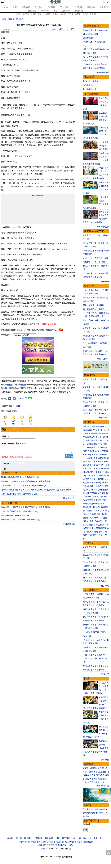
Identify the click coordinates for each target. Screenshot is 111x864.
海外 (105, 518)
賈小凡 (105, 768)
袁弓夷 (86, 444)
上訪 (101, 496)
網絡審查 (89, 500)
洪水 (106, 440)
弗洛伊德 (93, 451)
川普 (106, 426)
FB (103, 472)
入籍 (92, 518)
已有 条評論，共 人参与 (14, 443)
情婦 (107, 465)
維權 (89, 496)
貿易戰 (86, 437)
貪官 (102, 465)
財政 (102, 483)
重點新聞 (26, 7)
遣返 (103, 514)
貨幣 (87, 479)
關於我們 (28, 838)
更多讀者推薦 (69, 525)
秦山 (85, 779)
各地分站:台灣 (44, 845)
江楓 (85, 782)
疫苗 (106, 447)
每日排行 (51, 7)
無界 (91, 842)
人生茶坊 (97, 809)
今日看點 (38, 7)
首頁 (4, 19)
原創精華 (66, 11)
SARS (97, 507)
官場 (98, 468)
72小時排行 (65, 7)
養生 (85, 539)
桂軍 (100, 521)
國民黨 (94, 433)
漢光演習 (87, 433)
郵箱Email (86, 824)
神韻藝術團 (35, 842)
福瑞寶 (71, 842)
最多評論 (78, 7)
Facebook (87, 838)
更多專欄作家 (103, 786)
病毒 (97, 430)
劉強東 (86, 490)
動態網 (86, 842)
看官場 (26, 14)
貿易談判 (102, 458)
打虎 (93, 468)
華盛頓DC (59, 845)
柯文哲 (86, 451)
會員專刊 (79, 11)
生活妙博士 (100, 813)
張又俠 (98, 437)
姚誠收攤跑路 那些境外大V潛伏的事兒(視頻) (20, 479)
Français (52, 849)
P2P (91, 493)
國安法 (105, 433)
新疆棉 (96, 440)
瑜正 (106, 779)
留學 (94, 514)
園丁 (98, 775)
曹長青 (96, 782)
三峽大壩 (89, 440)
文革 (105, 535)
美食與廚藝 (88, 809)
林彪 (85, 528)
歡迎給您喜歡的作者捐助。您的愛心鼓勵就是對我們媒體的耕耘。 (29, 330)
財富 (107, 483)
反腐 (89, 468)
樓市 (98, 483)
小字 (72, 29)
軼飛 (95, 772)
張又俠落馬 (88, 85)
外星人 (95, 535)
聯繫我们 (66, 838)
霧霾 (95, 493)
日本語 (68, 849)
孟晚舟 (101, 454)
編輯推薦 (91, 7)
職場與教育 (90, 813)
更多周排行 (104, 418)
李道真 (86, 772)
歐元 (104, 479)
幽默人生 (90, 532)
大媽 (91, 490)
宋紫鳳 (86, 768)
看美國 (33, 14)
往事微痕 (93, 444)
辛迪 (102, 782)
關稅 (106, 454)
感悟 (100, 532)
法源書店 (45, 842)
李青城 (94, 779)
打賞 (61, 29)
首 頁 (6, 7)
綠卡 (96, 518)
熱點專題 (32, 11)
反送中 (97, 465)
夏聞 (104, 772)
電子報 (19, 838)
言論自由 (89, 511)
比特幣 (99, 479)
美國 (95, 458)
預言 (85, 535)
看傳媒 (65, 842)
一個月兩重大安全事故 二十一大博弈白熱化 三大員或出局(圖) (96, 658)
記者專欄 (104, 7)
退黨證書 (78, 842)
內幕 (87, 465)
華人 (107, 511)
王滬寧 (88, 461)
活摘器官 (97, 500)
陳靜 (87, 775)
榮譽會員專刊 (91, 26)
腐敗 (85, 468)
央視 (102, 511)
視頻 (55, 11)
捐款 (58, 838)
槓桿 (104, 475)
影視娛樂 (20, 19)
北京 (106, 486)
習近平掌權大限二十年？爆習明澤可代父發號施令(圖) (24, 487)
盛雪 (102, 775)
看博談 (55, 14)
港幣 (87, 483)
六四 (97, 447)
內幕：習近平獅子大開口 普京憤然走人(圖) (19, 495)
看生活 (85, 14)
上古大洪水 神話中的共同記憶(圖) (104, 145)
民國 (96, 521)
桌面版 (10, 838)
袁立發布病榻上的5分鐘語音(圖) (15, 517)
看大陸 (18, 14)
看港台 (41, 14)
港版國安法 (90, 447)
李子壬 (90, 782)
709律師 (95, 496)
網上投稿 (77, 838)
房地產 (92, 483)
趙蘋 (107, 775)
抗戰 (105, 521)
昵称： (5, 436)
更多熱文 (105, 586)
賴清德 (86, 430)
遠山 (100, 772)
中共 (104, 451)
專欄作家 (45, 11)
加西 (71, 845)
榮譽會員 (9, 385)
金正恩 (88, 454)
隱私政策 (49, 838)
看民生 (48, 14)
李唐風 (92, 775)
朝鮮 (107, 472)
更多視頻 (105, 760)
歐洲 (66, 845)
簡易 (99, 768)
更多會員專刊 (103, 72)
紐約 (53, 845)
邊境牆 (86, 458)
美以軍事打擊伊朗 (90, 81)
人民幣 (92, 479)
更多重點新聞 (103, 227)
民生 (100, 518)
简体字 (44, 849)
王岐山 (94, 454)
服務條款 (39, 838)
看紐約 (63, 14)
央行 (95, 475)
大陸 (87, 493)
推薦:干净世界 (24, 842)
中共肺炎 (87, 426)
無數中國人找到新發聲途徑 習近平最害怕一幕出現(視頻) (25, 483)
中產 (85, 486)
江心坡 (92, 507)
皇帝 (98, 528)
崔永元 (101, 461)
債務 (100, 475)
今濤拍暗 (93, 768)
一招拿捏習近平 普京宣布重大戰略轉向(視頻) (20, 521)
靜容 (89, 779)
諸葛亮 (103, 528)
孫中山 (86, 525)
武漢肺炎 (99, 426)
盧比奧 (92, 430)
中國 (9, 54)
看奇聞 (93, 14)
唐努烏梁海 (94, 504)
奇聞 (90, 535)
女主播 (97, 511)
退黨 (102, 447)
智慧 (96, 532)
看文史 (78, 14)
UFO (99, 451)
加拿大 (86, 475)
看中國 (103, 468)
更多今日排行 (103, 359)
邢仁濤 (101, 779)
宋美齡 (99, 525)
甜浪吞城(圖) (88, 38)
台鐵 (99, 433)
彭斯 (91, 458)
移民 (85, 514)
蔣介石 (92, 525)
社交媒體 (97, 472)
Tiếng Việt (60, 849)
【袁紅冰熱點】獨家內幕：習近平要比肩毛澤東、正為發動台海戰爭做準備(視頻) (36, 491)
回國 (87, 518)
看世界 (70, 14)
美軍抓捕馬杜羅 (89, 89)
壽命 (100, 535)
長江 (102, 440)
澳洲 (92, 521)
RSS (102, 838)
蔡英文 (101, 486)
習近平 (92, 437)
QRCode (21, 399)
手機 (105, 532)
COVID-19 (104, 430)
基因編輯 (101, 493)
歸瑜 (91, 772)
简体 (104, 2)
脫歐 (91, 475)
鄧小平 (105, 525)
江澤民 (94, 461)
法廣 (91, 472)
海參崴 (90, 486)
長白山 (102, 504)
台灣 (95, 486)
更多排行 (105, 674)
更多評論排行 (69, 500)
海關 (98, 514)
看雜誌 (52, 842)
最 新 (15, 7)
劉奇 (89, 528)
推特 (95, 838)
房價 (95, 490)
